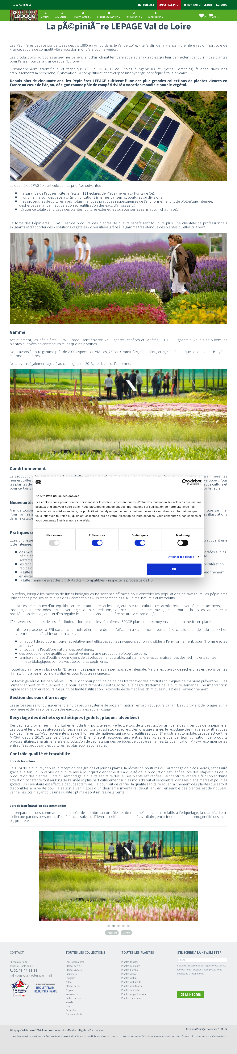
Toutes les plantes (75, 962)
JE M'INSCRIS (191, 994)
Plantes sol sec (128, 974)
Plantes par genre (108, 15)
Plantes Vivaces (73, 970)
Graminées (71, 974)
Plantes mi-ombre (130, 966)
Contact (17, 952)
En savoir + (186, 1036)
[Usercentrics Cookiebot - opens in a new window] (185, 482)
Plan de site (96, 1030)
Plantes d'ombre (129, 970)
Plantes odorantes (130, 990)
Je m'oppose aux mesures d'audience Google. (209, 1036)
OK (174, 569)
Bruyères (70, 990)
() (202, 15)
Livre (68, 1006)
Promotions (72, 1010)
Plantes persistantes (131, 986)
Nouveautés (72, 994)
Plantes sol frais (129, 978)
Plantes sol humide (131, 982)
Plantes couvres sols (131, 998)
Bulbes (69, 982)
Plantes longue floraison (134, 994)
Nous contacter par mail (31, 975)
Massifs (69, 1002)
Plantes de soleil (129, 962)
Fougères (70, 978)
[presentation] (206, 983)
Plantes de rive (73, 986)
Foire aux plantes (74, 1014)
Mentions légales (78, 1030)
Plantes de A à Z (74, 966)
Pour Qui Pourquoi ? (207, 1029)
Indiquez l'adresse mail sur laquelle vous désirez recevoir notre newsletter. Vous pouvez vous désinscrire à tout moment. (201, 969)
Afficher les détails (181, 556)
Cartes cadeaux (73, 998)
